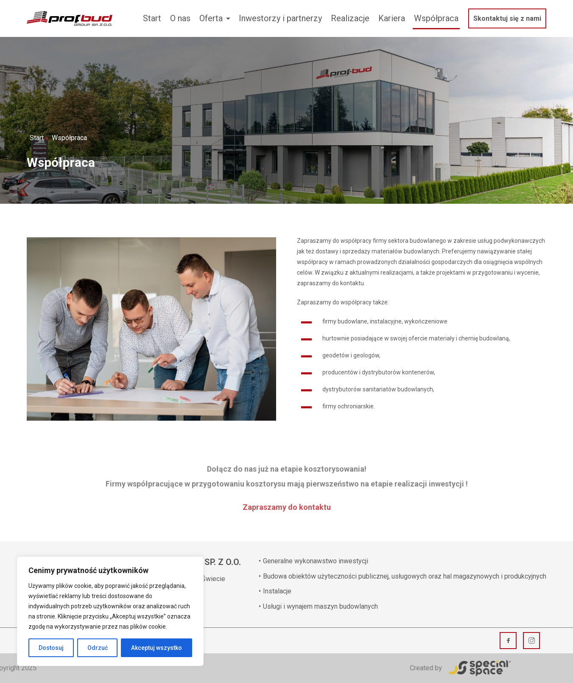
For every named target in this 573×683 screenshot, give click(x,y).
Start (152, 18)
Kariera (391, 18)
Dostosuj (51, 647)
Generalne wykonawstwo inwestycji (313, 561)
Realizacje (350, 18)
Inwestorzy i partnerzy (280, 18)
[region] (110, 611)
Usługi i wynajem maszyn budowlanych (318, 606)
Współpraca (436, 18)
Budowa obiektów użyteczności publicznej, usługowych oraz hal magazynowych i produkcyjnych (402, 576)
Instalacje (275, 591)
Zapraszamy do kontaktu (287, 501)
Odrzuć (97, 647)
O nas (180, 18)
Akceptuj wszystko (156, 647)
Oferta (211, 18)
